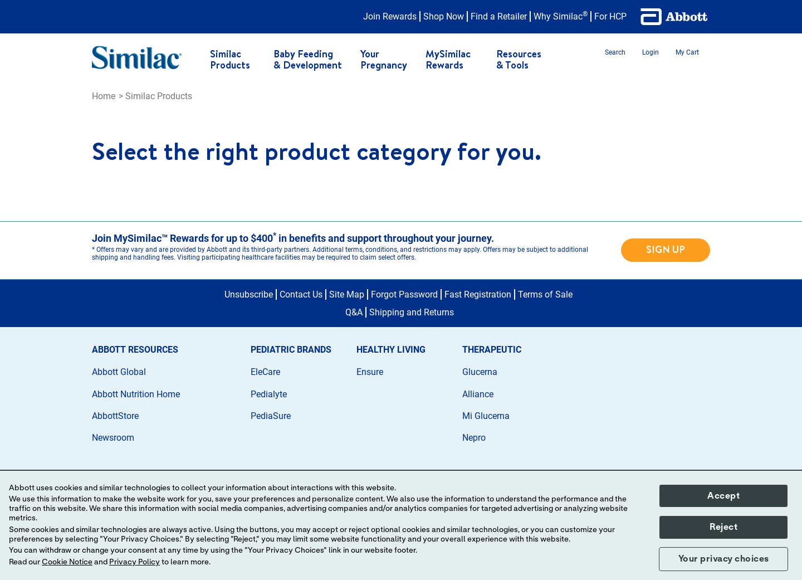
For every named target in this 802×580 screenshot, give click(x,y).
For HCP (610, 16)
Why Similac (561, 16)
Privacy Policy (134, 562)
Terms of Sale (545, 294)
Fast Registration (477, 294)
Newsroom (113, 437)
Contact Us (301, 294)
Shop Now (443, 16)
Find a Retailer (499, 16)
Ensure (369, 372)
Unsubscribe (248, 294)
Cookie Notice (67, 562)
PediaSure (271, 416)
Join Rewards (390, 16)
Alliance (477, 394)
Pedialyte (269, 394)
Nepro (474, 437)
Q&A (354, 312)
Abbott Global (119, 372)
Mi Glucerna (486, 416)
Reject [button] (723, 527)
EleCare (265, 372)
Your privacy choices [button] (723, 558)
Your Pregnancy (383, 59)
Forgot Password (404, 294)
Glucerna (479, 372)
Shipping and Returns (411, 312)
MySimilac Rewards (448, 59)
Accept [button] (723, 495)
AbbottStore (115, 416)
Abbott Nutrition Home (136, 394)
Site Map (346, 294)
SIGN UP (665, 249)
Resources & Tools (518, 59)
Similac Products (230, 59)
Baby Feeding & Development (307, 59)
